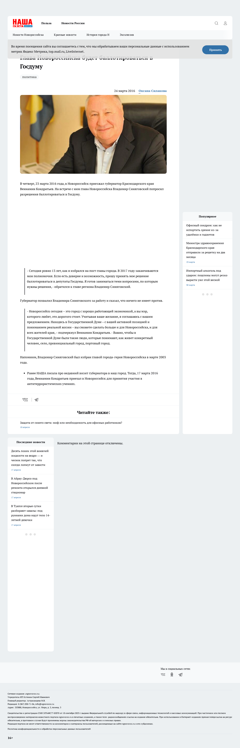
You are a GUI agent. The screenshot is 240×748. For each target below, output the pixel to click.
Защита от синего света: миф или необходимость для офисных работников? (93, 425)
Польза (46, 23)
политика (29, 77)
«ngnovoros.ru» (32, 693)
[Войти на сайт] (225, 23)
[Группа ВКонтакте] (163, 674)
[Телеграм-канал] (180, 674)
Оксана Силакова (153, 91)
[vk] (25, 399)
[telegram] (37, 399)
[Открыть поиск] (216, 23)
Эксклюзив (127, 34)
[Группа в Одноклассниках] (171, 674)
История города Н (98, 34)
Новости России (73, 23)
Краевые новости (65, 34)
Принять (215, 50)
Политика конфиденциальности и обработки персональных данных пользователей (49, 729)
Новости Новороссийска (28, 34)
